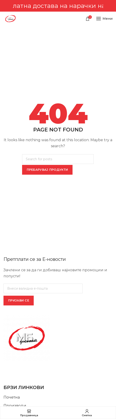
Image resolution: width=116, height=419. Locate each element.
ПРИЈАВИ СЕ (18, 300)
